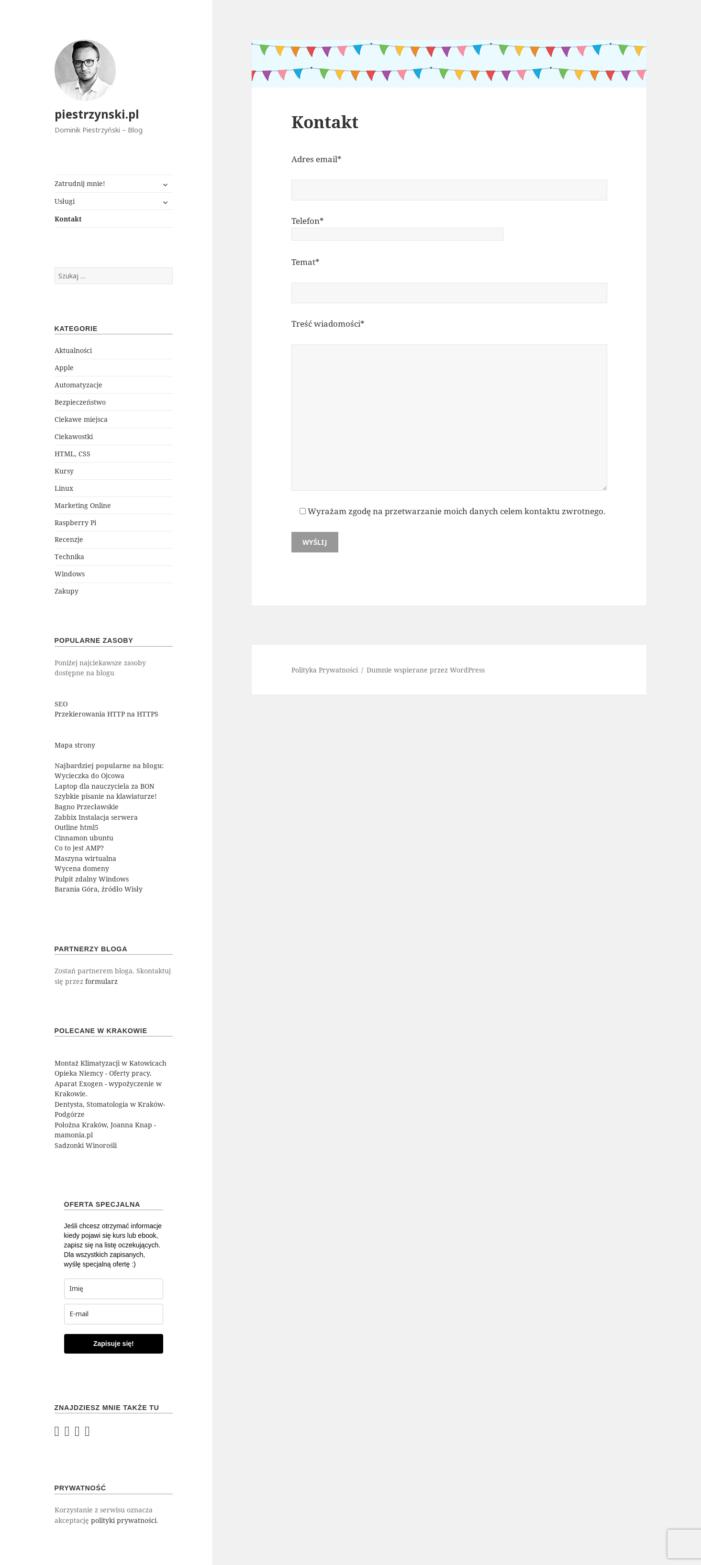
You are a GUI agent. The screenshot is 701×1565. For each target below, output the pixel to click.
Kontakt (68, 218)
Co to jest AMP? (79, 847)
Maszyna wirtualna (85, 858)
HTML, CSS (72, 453)
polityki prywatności (123, 1520)
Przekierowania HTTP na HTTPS (106, 713)
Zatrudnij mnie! (80, 183)
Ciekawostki (74, 436)
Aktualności (73, 350)
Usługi (65, 201)
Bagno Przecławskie (87, 806)
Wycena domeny (82, 868)
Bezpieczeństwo (80, 402)
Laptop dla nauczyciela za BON (105, 786)
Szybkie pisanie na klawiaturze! (106, 796)
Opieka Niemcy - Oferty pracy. (103, 1073)
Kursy (64, 470)
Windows (70, 573)
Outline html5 (77, 827)
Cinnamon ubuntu (84, 837)
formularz (101, 981)
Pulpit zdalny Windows (92, 878)
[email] (114, 1314)
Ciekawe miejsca (81, 419)
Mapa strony (75, 744)
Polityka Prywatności (324, 669)
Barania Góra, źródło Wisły (99, 888)
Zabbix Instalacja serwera (96, 817)
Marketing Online (83, 505)
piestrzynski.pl (97, 114)
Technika (69, 556)
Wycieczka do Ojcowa (89, 775)
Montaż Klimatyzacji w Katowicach (111, 1063)
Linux (64, 488)
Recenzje (69, 539)
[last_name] (114, 1288)
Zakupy (66, 590)
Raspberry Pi (75, 522)
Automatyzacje (78, 384)
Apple (64, 367)
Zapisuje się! (113, 1343)
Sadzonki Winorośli (86, 1145)
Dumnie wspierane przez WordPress (426, 669)
